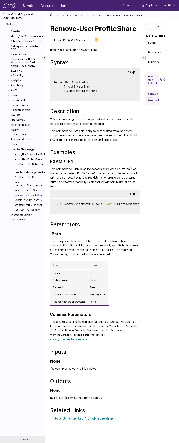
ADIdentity (17, 75)
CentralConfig (19, 100)
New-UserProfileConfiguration (28, 184)
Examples (16, 70)
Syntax (152, 44)
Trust (14, 144)
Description (154, 54)
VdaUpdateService (21, 214)
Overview (16, 31)
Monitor (15, 129)
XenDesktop (18, 219)
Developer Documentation (44, 6)
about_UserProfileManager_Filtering (28, 159)
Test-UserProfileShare (27, 209)
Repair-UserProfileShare (28, 200)
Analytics (16, 80)
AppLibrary (17, 85)
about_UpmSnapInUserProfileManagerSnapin (28, 154)
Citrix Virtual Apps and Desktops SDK (76, 15)
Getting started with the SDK (24, 48)
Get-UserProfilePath (25, 177)
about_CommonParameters (68, 339)
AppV (14, 90)
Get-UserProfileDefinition (28, 164)
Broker (15, 95)
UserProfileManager (23, 149)
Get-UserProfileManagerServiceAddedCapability (28, 171)
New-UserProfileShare (27, 190)
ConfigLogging (19, 105)
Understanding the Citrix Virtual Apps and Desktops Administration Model (26, 62)
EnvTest (15, 114)
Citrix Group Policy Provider (26, 41)
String (94, 265)
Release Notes (19, 54)
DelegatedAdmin (20, 110)
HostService (18, 120)
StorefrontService (21, 139)
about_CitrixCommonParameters (27, 36)
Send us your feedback (154, 97)
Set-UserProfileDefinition (28, 204)
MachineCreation (20, 124)
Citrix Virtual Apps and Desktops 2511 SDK (121, 15)
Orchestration (19, 134)
